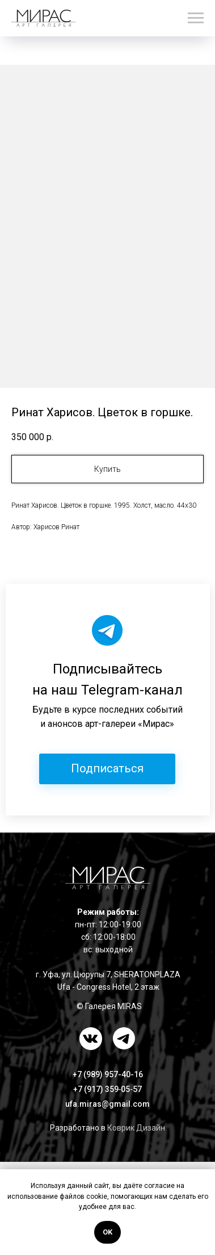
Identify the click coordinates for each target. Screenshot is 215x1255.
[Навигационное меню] (196, 18)
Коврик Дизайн (136, 1127)
